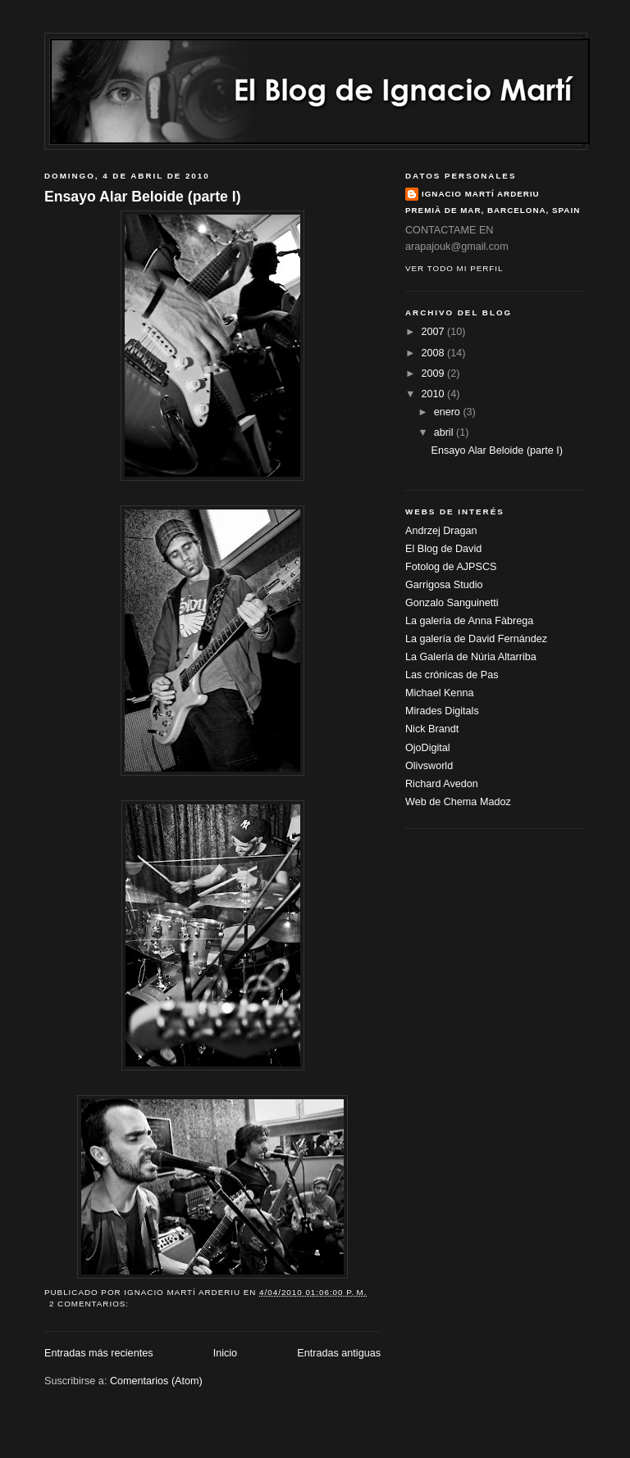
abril (445, 432)
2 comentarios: (90, 1303)
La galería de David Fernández (476, 639)
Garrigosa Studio (444, 585)
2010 (435, 394)
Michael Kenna (439, 693)
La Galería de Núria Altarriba (470, 657)
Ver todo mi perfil (454, 268)
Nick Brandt (432, 729)
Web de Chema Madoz (458, 802)
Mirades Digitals (442, 711)
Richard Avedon (441, 784)
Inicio (225, 1353)
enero (448, 412)
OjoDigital (427, 748)
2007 (435, 331)
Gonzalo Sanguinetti (452, 603)
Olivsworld (429, 766)
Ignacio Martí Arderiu (481, 193)
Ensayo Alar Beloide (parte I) (142, 196)
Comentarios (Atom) (156, 1381)
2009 (435, 373)
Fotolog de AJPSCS (450, 567)
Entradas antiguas (339, 1353)
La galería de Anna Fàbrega (469, 621)
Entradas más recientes (98, 1353)
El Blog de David (443, 549)
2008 (435, 353)
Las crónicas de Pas (452, 675)
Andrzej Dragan (441, 531)
